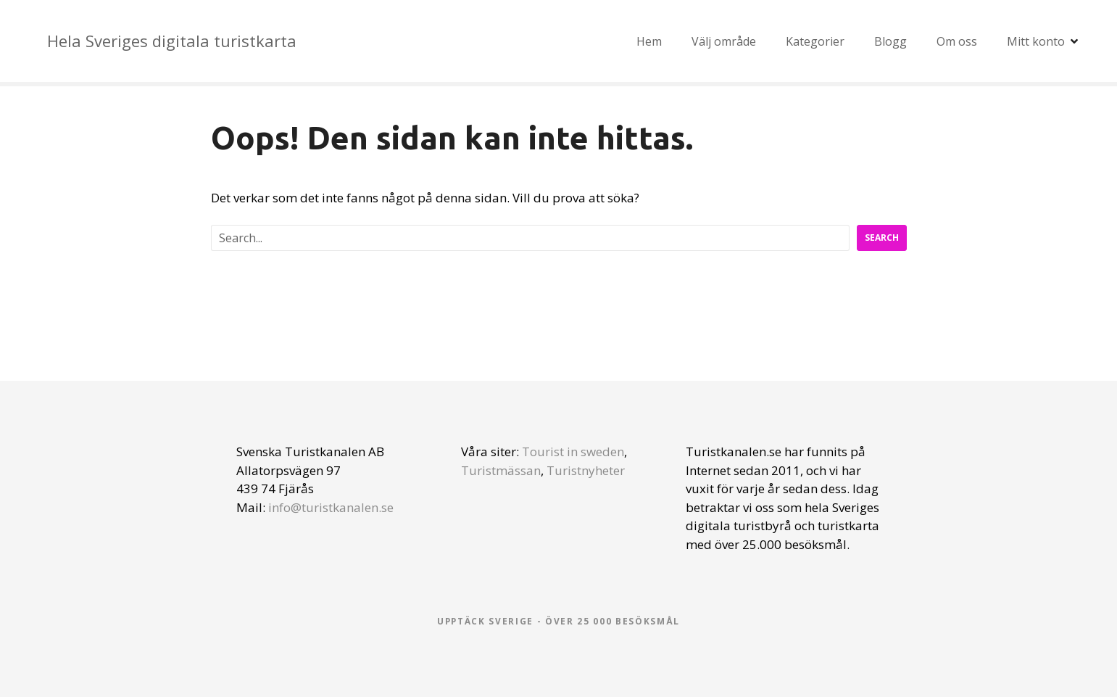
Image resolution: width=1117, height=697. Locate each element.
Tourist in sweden (573, 451)
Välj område (724, 41)
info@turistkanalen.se (331, 507)
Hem (649, 41)
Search (882, 237)
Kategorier (815, 41)
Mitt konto (1036, 41)
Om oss (957, 41)
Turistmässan (501, 470)
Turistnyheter (586, 470)
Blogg (890, 41)
